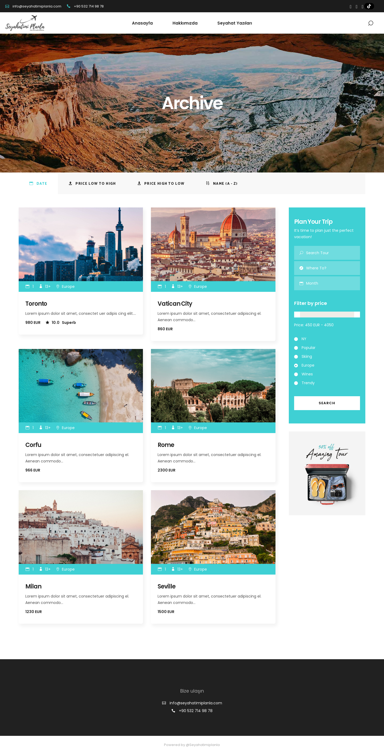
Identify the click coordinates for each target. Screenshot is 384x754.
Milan (33, 586)
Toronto (36, 304)
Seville (166, 586)
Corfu (33, 445)
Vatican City (175, 304)
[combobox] (333, 283)
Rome (166, 445)
